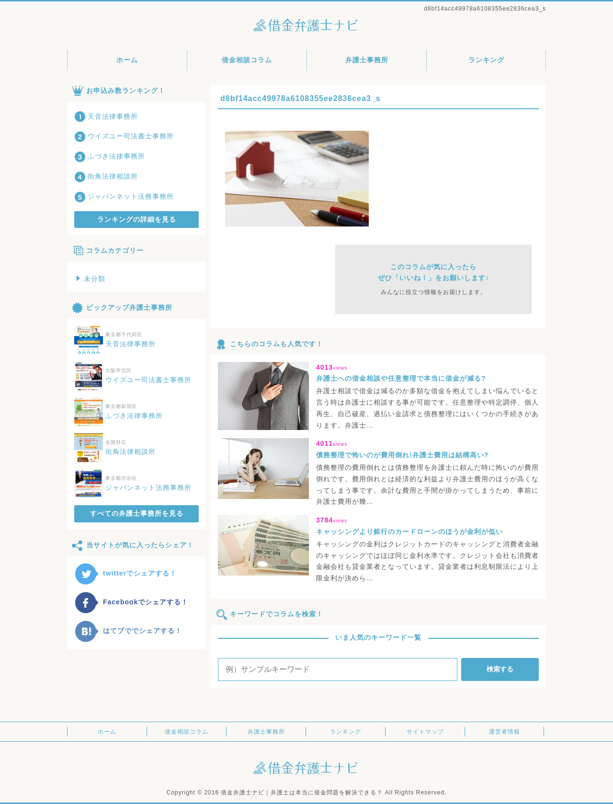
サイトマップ (425, 731)
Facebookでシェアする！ (131, 602)
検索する (500, 669)
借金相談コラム (247, 60)
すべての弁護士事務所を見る (136, 513)
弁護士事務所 (366, 60)
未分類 (91, 279)
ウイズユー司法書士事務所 (124, 136)
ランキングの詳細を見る (136, 219)
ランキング (486, 60)
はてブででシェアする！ (128, 630)
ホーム (127, 60)
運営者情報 (504, 731)
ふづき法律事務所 (109, 156)
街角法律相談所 (106, 176)
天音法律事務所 (106, 116)
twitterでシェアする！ (125, 573)
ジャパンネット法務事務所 (124, 196)
